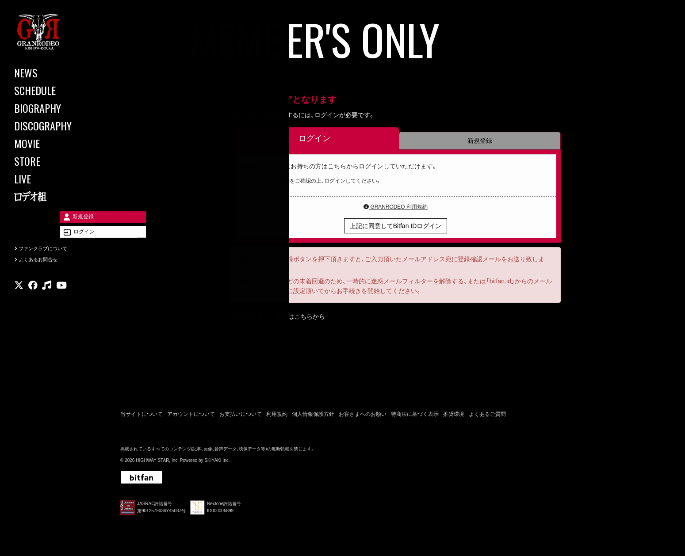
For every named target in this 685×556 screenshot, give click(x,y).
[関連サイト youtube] (61, 298)
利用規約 (276, 416)
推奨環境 (453, 416)
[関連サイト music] (46, 298)
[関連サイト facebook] (33, 298)
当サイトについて (141, 416)
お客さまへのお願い (363, 416)
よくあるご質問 (487, 416)
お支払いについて (240, 416)
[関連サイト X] (18, 298)
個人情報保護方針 (313, 416)
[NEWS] (53, 72)
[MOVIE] (53, 143)
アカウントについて (191, 416)
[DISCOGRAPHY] (53, 125)
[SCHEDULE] (53, 90)
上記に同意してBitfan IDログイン (396, 227)
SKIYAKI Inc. (217, 462)
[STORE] (53, 161)
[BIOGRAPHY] (53, 108)
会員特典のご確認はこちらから (281, 317)
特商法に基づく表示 (415, 416)
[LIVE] (53, 178)
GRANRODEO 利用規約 (396, 208)
